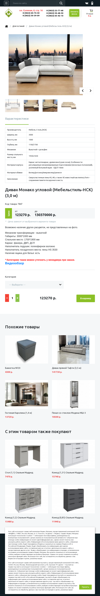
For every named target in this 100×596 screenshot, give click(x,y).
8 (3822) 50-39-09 (31, 15)
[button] (83, 90)
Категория (10, 276)
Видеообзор (14, 263)
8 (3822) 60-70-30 (31, 13)
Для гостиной (18, 26)
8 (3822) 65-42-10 (54, 16)
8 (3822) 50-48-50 (54, 13)
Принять (85, 587)
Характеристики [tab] (17, 118)
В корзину (85, 297)
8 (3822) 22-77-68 (54, 10)
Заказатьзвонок (74, 13)
